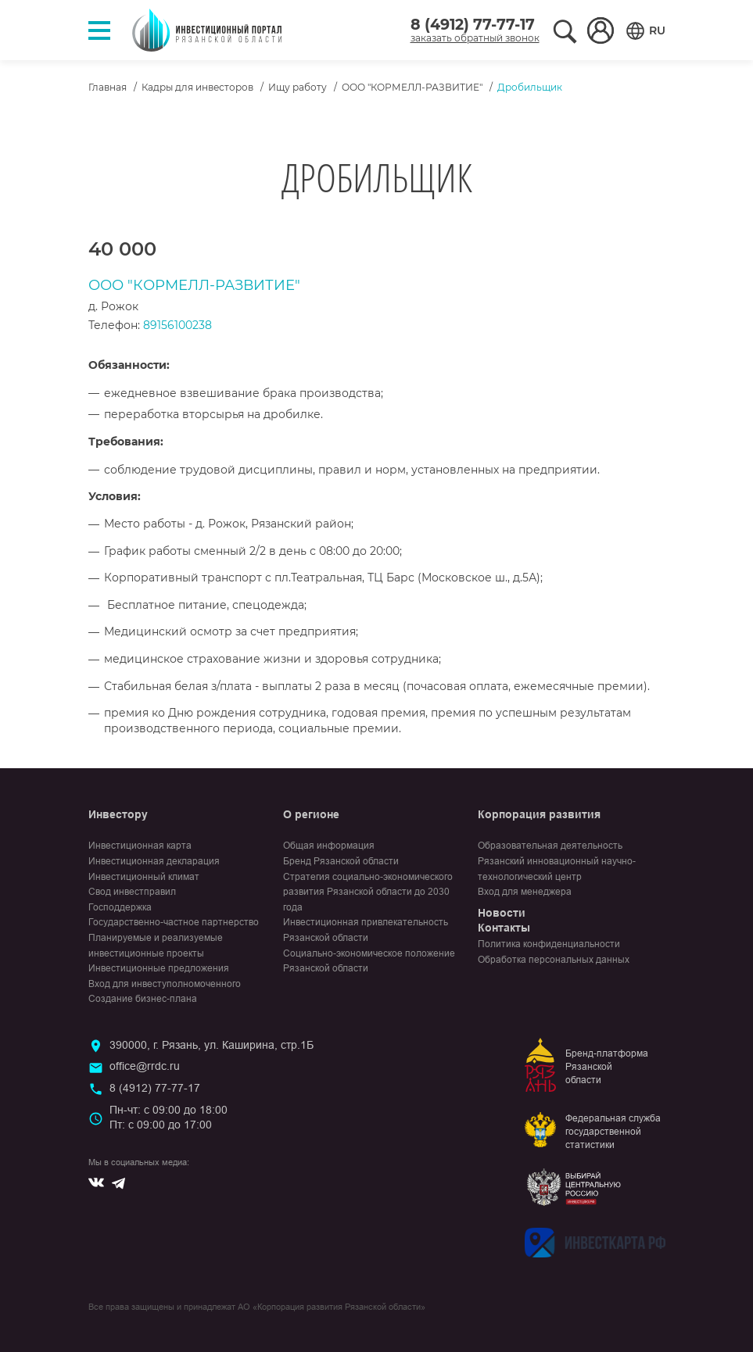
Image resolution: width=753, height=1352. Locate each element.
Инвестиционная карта (140, 845)
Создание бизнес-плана (142, 998)
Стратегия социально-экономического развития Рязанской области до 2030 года (368, 892)
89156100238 (177, 325)
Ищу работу (297, 87)
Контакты (504, 927)
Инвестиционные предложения (158, 968)
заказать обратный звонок (475, 38)
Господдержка (120, 907)
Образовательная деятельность (550, 845)
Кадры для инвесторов (197, 87)
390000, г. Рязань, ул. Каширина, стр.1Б (211, 1045)
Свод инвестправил (132, 891)
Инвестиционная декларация (154, 861)
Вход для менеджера (525, 891)
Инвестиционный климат (143, 876)
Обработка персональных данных (553, 959)
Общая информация (329, 845)
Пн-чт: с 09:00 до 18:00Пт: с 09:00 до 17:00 (168, 1117)
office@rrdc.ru (144, 1066)
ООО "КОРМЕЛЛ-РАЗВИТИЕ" (412, 87)
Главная (107, 87)
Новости (501, 913)
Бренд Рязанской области (341, 861)
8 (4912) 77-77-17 (473, 24)
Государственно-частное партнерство (173, 922)
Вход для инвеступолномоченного (164, 983)
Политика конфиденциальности (549, 944)
